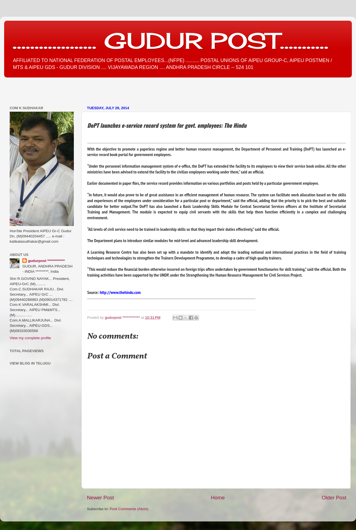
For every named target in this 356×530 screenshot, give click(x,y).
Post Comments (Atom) (129, 509)
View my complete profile (30, 338)
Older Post (334, 497)
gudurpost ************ (123, 317)
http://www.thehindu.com (120, 292)
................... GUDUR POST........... (170, 40)
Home (218, 497)
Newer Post (100, 497)
